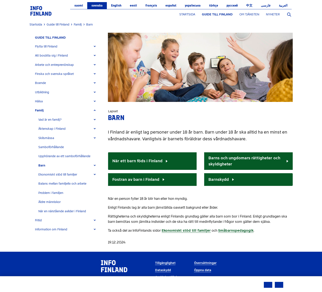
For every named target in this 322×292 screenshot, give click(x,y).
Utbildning (42, 92)
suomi (78, 5)
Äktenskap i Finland (52, 129)
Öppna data (202, 270)
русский (232, 5)
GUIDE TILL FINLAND (217, 14)
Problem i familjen (50, 193)
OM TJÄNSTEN (249, 14)
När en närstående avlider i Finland (62, 211)
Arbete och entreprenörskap (54, 65)
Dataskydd (163, 270)
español (170, 5)
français (151, 5)
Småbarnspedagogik (236, 230)
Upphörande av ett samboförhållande (64, 156)
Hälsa (39, 101)
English (116, 5)
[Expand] (95, 46)
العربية (283, 5)
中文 (249, 5)
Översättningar (205, 263)
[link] (40, 11)
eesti (133, 5)
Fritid (38, 220)
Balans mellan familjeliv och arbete (62, 183)
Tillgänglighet (165, 263)
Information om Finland (51, 229)
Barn (41, 165)
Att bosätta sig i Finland (51, 55)
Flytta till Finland (46, 46)
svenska (97, 5)
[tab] (67, 46)
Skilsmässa (46, 138)
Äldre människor (49, 202)
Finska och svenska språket (54, 74)
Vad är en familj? (50, 120)
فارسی (265, 5)
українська (193, 5)
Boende (40, 83)
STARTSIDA (187, 14)
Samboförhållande (51, 147)
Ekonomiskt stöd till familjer (57, 174)
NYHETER (273, 14)
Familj (39, 110)
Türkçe (213, 5)
